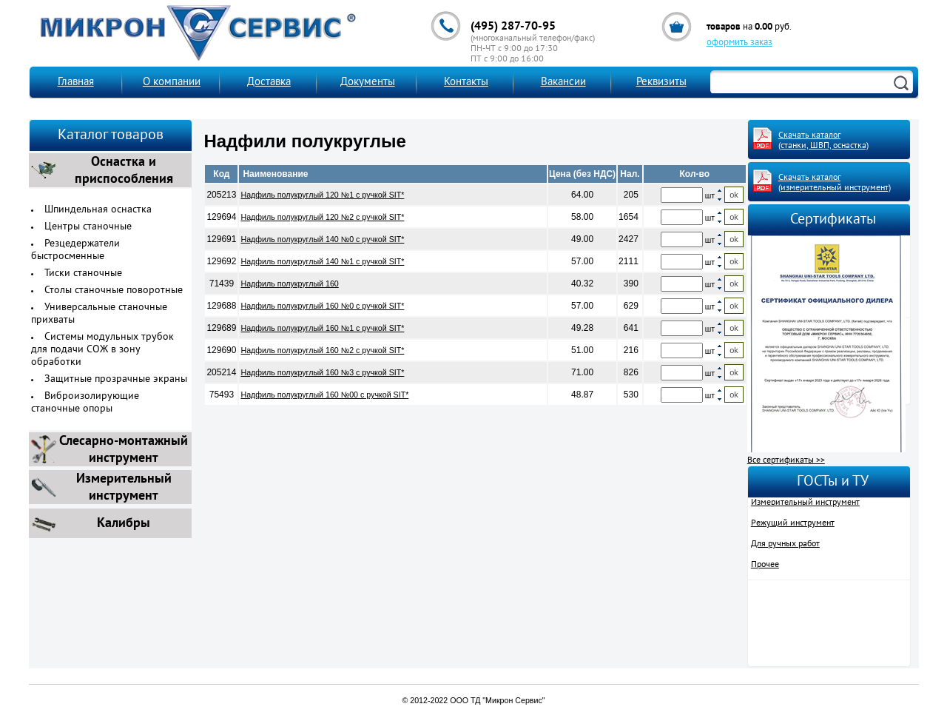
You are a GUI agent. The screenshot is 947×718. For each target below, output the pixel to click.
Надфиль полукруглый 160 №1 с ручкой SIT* (322, 327)
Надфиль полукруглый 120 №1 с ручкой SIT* (322, 194)
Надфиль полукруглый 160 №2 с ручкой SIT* (322, 350)
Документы (367, 82)
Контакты (466, 82)
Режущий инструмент (793, 523)
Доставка (269, 82)
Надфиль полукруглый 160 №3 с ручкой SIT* (322, 372)
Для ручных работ (785, 544)
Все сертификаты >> (786, 460)
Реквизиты (661, 82)
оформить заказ (739, 42)
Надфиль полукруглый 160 (289, 283)
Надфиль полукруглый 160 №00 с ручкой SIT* (324, 394)
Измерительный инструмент (805, 502)
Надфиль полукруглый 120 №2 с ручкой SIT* (322, 216)
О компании (171, 82)
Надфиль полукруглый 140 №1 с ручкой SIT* (322, 261)
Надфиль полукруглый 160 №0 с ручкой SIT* (322, 305)
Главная (76, 82)
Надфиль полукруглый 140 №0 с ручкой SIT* (322, 239)
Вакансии (563, 82)
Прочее (765, 564)
